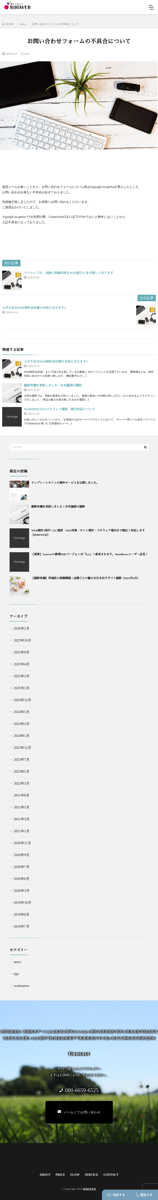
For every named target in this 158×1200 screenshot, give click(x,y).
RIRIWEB (89, 1188)
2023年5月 (22, 771)
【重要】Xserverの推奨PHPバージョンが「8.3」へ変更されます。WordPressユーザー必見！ (89, 554)
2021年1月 (22, 831)
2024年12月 (22, 700)
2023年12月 (22, 747)
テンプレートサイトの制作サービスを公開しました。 (65, 482)
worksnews (22, 986)
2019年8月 (22, 914)
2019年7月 (22, 926)
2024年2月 (22, 724)
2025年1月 (22, 688)
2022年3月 (22, 783)
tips (16, 974)
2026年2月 (22, 628)
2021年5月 (22, 807)
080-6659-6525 (78, 1090)
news (27, 53)
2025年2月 (22, 676)
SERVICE (91, 1174)
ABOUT (45, 1174)
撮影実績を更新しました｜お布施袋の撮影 (53, 385)
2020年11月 (22, 843)
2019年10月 (22, 902)
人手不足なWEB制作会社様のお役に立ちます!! (34, 307)
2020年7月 (22, 867)
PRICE (60, 1174)
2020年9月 (22, 855)
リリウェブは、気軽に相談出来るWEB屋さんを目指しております (68, 273)
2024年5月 (22, 712)
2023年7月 (22, 759)
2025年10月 (22, 640)
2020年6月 (22, 879)
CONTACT (110, 1174)
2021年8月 (22, 795)
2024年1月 (22, 736)
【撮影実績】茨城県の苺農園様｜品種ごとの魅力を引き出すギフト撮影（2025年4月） (85, 578)
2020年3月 (22, 890)
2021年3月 (22, 819)
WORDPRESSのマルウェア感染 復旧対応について (59, 409)
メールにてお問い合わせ (79, 1112)
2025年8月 (22, 652)
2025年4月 (22, 664)
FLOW (75, 1174)
